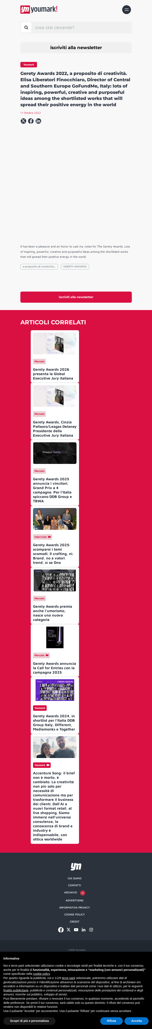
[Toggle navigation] (126, 9)
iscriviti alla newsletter (76, 47)
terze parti (68, 978)
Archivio (74, 935)
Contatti (74, 928)
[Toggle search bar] (26, 27)
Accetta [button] (136, 1020)
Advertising (74, 943)
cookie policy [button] (41, 973)
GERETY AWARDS (75, 309)
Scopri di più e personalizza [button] (29, 1020)
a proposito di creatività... (39, 309)
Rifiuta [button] (111, 1020)
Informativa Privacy (74, 950)
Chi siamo (75, 920)
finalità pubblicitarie (15, 990)
